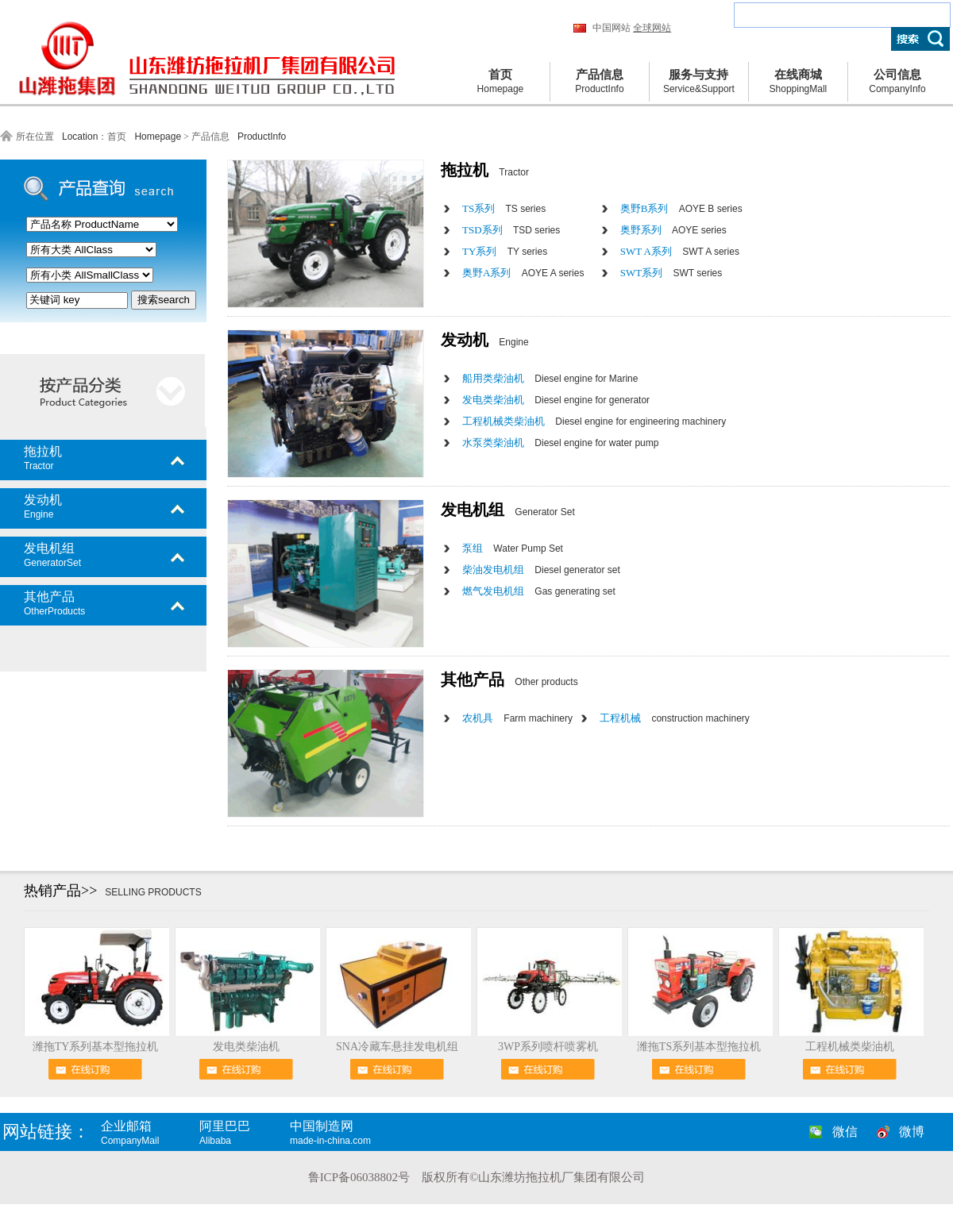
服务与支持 (699, 82)
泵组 (512, 548)
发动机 (115, 506)
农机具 (517, 718)
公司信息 (897, 82)
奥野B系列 (681, 208)
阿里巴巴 (243, 1132)
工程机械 (675, 718)
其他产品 (115, 603)
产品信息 (599, 82)
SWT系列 (671, 273)
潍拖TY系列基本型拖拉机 (96, 1047)
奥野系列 (673, 230)
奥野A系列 (523, 273)
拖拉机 (115, 458)
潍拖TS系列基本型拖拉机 (699, 1047)
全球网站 (652, 27)
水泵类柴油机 (560, 442)
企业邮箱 (148, 1132)
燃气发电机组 (538, 591)
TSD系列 (511, 230)
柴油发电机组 (541, 570)
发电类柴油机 (556, 400)
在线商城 (798, 82)
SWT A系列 (679, 251)
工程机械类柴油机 (594, 421)
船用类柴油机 (550, 378)
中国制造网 (345, 1132)
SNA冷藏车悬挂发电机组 (397, 1047)
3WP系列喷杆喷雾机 (548, 1047)
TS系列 (504, 208)
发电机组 (115, 554)
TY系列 (504, 251)
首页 (500, 82)
